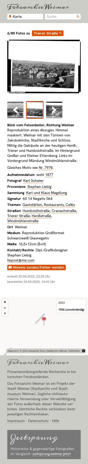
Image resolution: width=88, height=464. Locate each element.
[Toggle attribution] (83, 350)
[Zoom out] (5, 308)
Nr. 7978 (46, 167)
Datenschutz (38, 420)
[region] (44, 326)
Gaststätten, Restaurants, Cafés (48, 204)
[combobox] (63, 16)
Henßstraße (41, 215)
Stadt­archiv (41, 388)
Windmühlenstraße (23, 221)
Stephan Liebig (39, 186)
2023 (61, 302)
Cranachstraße (64, 210)
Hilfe (55, 420)
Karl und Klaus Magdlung (46, 192)
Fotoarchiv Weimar (38, 7)
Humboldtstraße (36, 210)
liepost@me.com (20, 260)
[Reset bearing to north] (5, 314)
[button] (44, 321)
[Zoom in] (5, 302)
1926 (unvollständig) (71, 309)
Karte (17, 16)
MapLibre (13, 351)
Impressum (16, 420)
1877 (49, 174)
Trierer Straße (46, 33)
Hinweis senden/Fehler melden (38, 267)
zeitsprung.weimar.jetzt (51, 453)
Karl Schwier (33, 180)
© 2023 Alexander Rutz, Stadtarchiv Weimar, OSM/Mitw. (50, 351)
